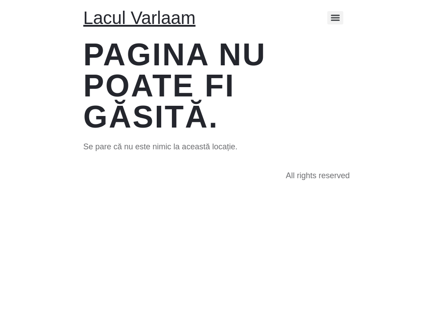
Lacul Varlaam (139, 18)
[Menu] (335, 17)
